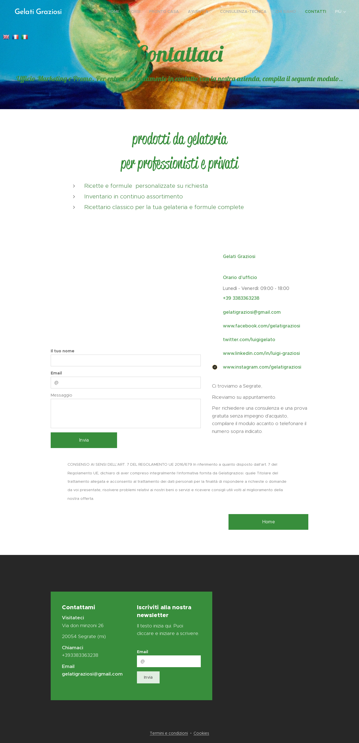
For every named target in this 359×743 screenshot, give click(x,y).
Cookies (201, 733)
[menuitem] (115, 11)
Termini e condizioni (169, 733)
